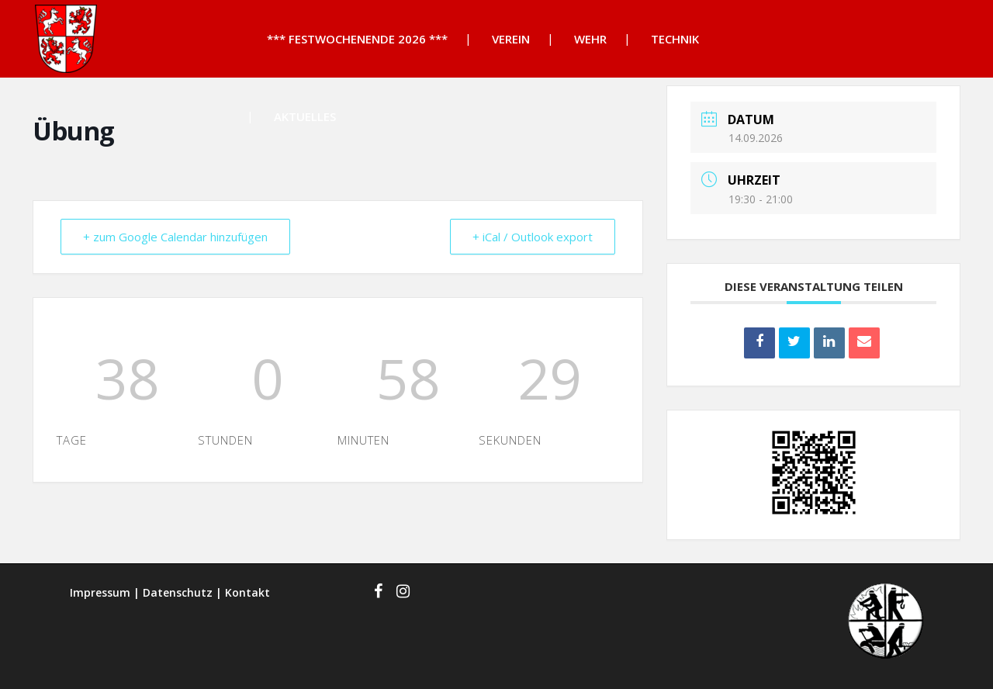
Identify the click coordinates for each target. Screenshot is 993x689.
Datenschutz (178, 592)
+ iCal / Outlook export (532, 236)
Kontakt (247, 592)
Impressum (100, 592)
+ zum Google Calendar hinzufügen (175, 236)
